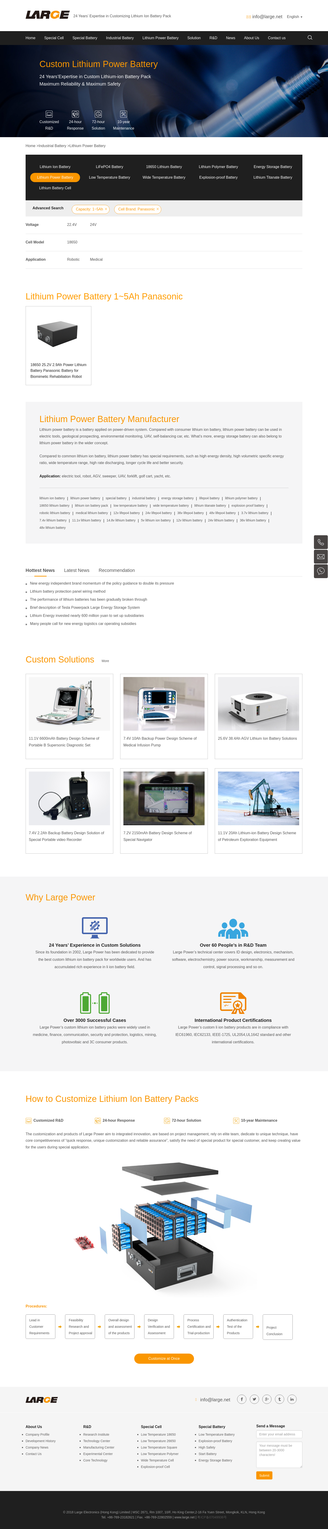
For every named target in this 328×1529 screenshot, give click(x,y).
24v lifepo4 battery (158, 513)
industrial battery (144, 498)
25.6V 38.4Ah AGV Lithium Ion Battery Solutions (257, 738)
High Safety (207, 1447)
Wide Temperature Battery (164, 177)
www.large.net (184, 1517)
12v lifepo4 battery (126, 513)
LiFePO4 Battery (109, 167)
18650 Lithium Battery (164, 167)
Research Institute (96, 1434)
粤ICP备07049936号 (212, 1517)
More (105, 661)
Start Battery (208, 1454)
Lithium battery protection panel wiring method (67, 591)
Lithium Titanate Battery (272, 177)
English (294, 17)
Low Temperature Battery (109, 177)
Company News (37, 1447)
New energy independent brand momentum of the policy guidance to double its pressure (102, 583)
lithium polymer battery (241, 498)
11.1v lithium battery (86, 520)
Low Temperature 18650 (158, 1434)
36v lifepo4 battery (190, 513)
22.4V (72, 225)
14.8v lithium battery (121, 520)
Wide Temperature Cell (157, 1460)
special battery (116, 498)
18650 (72, 242)
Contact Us (34, 1454)
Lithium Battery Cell (55, 188)
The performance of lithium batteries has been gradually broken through (88, 599)
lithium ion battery (52, 498)
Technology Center (96, 1441)
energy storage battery (177, 498)
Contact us (277, 38)
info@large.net (267, 16)
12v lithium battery (189, 520)
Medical (96, 259)
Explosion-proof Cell (155, 1467)
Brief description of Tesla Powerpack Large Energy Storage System (85, 607)
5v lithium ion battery (156, 520)
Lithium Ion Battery (55, 167)
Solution (194, 38)
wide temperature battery (171, 505)
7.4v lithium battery (53, 520)
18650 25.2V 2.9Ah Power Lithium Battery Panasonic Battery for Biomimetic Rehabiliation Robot (58, 371)
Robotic (73, 259)
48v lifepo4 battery (222, 513)
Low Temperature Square (159, 1447)
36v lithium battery (253, 520)
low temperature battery (130, 505)
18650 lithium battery (54, 505)
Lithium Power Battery (161, 38)
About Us (251, 38)
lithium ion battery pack (91, 505)
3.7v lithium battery (254, 513)
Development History (41, 1441)
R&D (213, 38)
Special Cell (54, 38)
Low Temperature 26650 (158, 1441)
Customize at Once (164, 1358)
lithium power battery (85, 498)
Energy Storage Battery (273, 167)
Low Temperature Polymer (160, 1454)
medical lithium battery (92, 513)
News (230, 38)
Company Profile (38, 1434)
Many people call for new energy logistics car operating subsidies (83, 624)
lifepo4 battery (209, 498)
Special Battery (84, 38)
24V (93, 225)
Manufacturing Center (98, 1447)
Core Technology (95, 1460)
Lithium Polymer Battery (218, 167)
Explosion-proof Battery (218, 177)
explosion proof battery (248, 505)
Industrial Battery (120, 38)
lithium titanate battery (210, 505)
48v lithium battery (52, 527)
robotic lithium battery (54, 513)
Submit (264, 1475)
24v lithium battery (221, 520)
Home (31, 38)
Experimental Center (98, 1454)
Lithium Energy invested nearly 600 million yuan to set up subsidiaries (87, 616)
